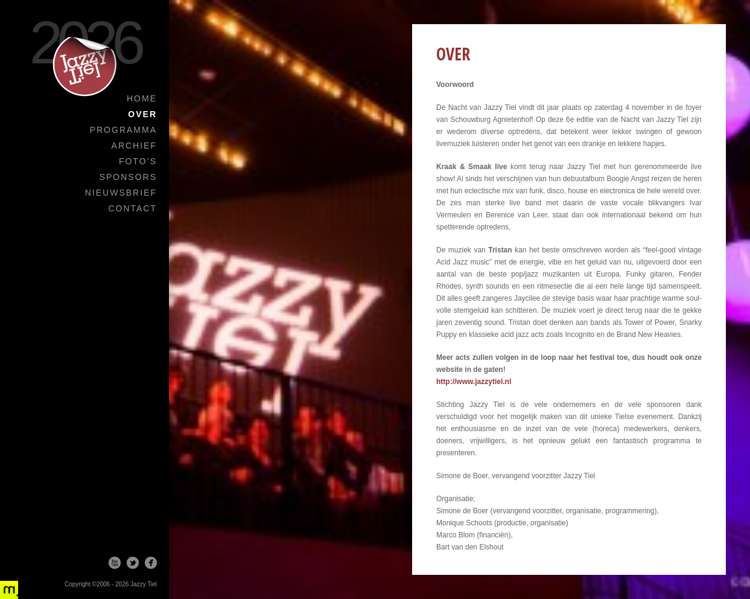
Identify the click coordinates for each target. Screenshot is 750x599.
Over (142, 114)
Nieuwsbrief (121, 192)
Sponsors (128, 177)
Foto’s (138, 161)
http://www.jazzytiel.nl (473, 381)
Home (142, 98)
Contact (132, 208)
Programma (123, 130)
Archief (134, 145)
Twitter (133, 563)
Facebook (151, 563)
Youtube (115, 563)
